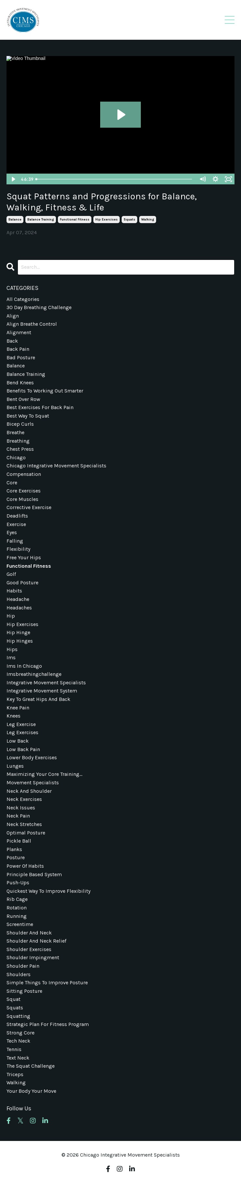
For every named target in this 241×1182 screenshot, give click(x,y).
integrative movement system (42, 691)
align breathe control (32, 324)
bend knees (20, 382)
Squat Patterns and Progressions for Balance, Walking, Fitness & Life (102, 202)
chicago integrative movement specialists (56, 466)
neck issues (21, 808)
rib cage (17, 899)
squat (13, 999)
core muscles (22, 499)
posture (16, 857)
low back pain (23, 749)
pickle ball (19, 841)
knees (13, 716)
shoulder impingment (33, 957)
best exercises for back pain (40, 407)
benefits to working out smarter (45, 391)
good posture (22, 582)
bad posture (21, 357)
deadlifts (17, 516)
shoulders (19, 974)
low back (18, 741)
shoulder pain (23, 966)
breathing (18, 441)
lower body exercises (32, 757)
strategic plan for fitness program (48, 1024)
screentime (20, 924)
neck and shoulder (29, 791)
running (17, 916)
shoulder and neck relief (36, 941)
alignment (19, 332)
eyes (12, 532)
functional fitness (74, 219)
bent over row (23, 399)
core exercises (24, 491)
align (13, 316)
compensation (24, 474)
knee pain (18, 708)
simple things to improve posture (47, 982)
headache (18, 599)
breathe (15, 432)
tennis (14, 1049)
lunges (15, 766)
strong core (20, 1033)
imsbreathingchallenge (34, 674)
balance (14, 219)
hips (12, 649)
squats (129, 219)
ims (11, 657)
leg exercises (22, 732)
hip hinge (18, 632)
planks (14, 849)
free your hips (24, 557)
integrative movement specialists (46, 682)
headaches (19, 608)
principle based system (34, 874)
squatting (18, 1016)
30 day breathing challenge (39, 307)
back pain (18, 349)
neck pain (18, 816)
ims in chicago (24, 666)
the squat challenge (31, 1066)
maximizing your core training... (44, 774)
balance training (40, 219)
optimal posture (26, 833)
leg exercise (21, 724)
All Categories (23, 299)
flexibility (18, 549)
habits (14, 591)
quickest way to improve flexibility (48, 891)
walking (147, 219)
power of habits (25, 866)
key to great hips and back (38, 699)
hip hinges (20, 641)
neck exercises (24, 799)
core (12, 482)
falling (15, 541)
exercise (16, 524)
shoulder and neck (29, 933)
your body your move (31, 1091)
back (12, 341)
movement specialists (33, 782)
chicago (16, 457)
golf (11, 574)
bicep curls (20, 424)
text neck (18, 1058)
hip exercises (106, 219)
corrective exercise (29, 507)
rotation (17, 907)
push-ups (18, 882)
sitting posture (24, 991)
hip (11, 616)
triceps (15, 1074)
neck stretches (24, 824)
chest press (20, 449)
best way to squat (28, 416)
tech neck (18, 1041)
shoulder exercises (29, 949)
